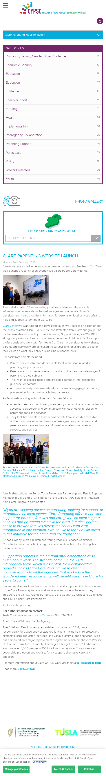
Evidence (53, 91)
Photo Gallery (89, 201)
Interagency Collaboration (53, 135)
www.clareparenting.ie (51, 467)
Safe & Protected (53, 170)
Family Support (53, 100)
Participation (53, 152)
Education (53, 73)
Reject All (89, 769)
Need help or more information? (53, 747)
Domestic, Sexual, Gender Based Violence (53, 56)
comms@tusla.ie (42, 615)
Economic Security (53, 65)
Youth (53, 179)
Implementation (53, 126)
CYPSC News (25, 669)
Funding (53, 109)
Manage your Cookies (16, 769)
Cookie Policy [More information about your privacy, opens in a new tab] (39, 761)
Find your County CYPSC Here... (53, 223)
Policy (53, 161)
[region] (53, 762)
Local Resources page (87, 663)
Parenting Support (53, 144)
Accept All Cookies (63, 769)
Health (53, 117)
